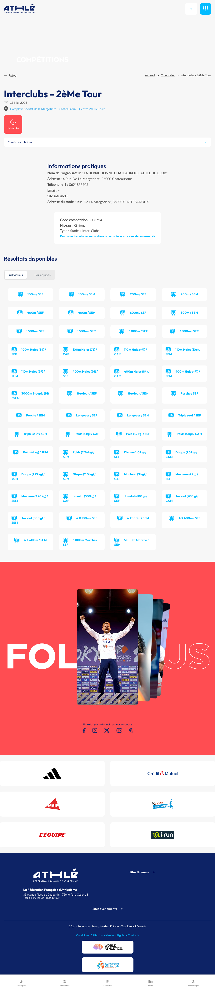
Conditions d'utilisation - (90, 935)
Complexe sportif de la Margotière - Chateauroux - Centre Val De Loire (57, 109)
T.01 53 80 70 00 (33, 897)
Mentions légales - (116, 935)
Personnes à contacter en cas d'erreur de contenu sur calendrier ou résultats (107, 236)
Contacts (133, 935)
